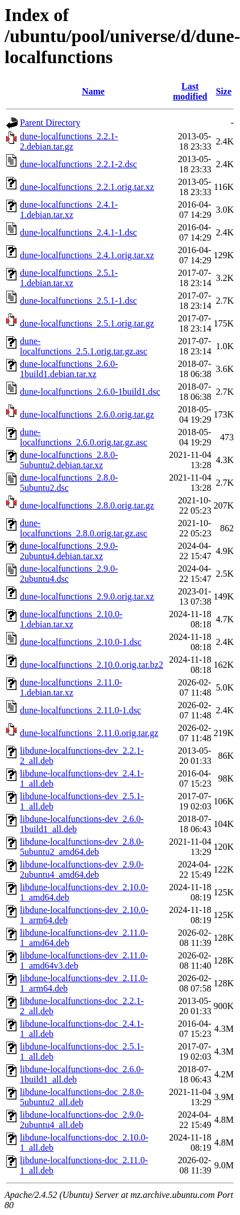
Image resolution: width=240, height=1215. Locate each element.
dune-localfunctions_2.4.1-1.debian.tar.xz (69, 210)
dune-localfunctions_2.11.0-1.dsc (80, 710)
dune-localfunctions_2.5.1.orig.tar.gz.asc (83, 346)
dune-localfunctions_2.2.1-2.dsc (78, 164)
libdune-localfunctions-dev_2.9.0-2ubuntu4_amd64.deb (82, 869)
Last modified (190, 91)
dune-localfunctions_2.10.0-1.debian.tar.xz (71, 619)
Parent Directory (50, 122)
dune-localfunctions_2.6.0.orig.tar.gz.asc (83, 437)
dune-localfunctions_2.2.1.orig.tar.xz (87, 187)
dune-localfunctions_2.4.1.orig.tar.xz (87, 255)
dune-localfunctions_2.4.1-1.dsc (78, 232)
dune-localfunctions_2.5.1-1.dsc (78, 300)
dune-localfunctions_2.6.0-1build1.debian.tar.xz (69, 369)
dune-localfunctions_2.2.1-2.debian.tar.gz (69, 141)
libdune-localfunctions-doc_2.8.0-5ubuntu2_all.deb (82, 1097)
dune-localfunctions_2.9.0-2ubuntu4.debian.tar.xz (69, 551)
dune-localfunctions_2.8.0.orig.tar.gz (87, 505)
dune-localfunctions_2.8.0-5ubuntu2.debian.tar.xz (69, 460)
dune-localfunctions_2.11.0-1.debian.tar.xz (71, 687)
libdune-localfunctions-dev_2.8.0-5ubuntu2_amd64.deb (82, 847)
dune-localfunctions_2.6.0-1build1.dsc (90, 391)
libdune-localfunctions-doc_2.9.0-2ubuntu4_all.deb (82, 1120)
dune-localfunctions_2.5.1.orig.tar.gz (87, 323)
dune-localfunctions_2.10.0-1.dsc (81, 642)
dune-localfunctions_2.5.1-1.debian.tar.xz (69, 278)
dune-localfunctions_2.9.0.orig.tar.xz (87, 596)
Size (223, 91)
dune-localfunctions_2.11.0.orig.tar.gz (89, 733)
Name (93, 91)
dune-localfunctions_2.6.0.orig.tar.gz (87, 414)
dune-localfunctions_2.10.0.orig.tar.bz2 (91, 665)
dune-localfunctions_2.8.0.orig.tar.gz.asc (83, 528)
